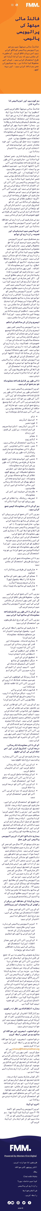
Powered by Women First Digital (20, 1156)
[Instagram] (18, 1202)
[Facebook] (29, 1202)
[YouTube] (12, 1202)
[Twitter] (23, 1202)
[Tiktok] (9, 1202)
